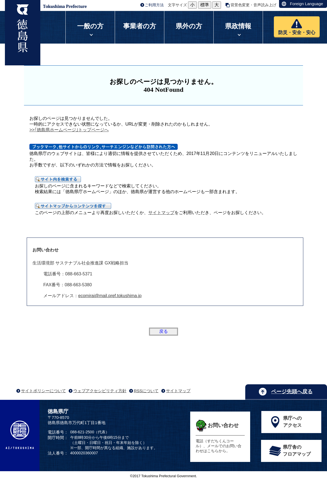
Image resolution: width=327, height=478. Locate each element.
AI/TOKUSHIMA (20, 435)
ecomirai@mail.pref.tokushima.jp (109, 295)
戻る (163, 331)
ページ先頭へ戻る (292, 391)
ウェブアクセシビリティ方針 (99, 390)
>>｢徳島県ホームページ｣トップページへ (69, 129)
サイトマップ (161, 212)
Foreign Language (306, 3)
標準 (204, 4)
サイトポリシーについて (43, 390)
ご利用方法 (154, 5)
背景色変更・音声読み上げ (253, 5)
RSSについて (146, 390)
